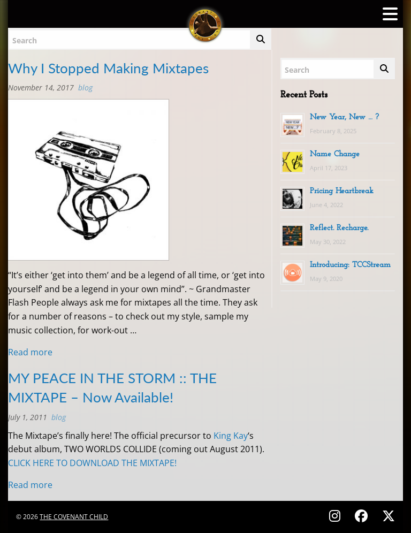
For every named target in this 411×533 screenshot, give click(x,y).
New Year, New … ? (344, 117)
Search (24, 40)
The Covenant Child (74, 516)
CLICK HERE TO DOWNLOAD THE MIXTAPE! (92, 463)
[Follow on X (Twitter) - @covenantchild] (386, 515)
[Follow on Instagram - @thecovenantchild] (336, 515)
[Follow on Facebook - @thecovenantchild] (363, 515)
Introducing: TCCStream (350, 265)
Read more (30, 352)
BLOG (85, 87)
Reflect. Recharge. (339, 228)
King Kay (231, 435)
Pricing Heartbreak (342, 191)
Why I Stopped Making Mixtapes (108, 68)
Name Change (335, 154)
